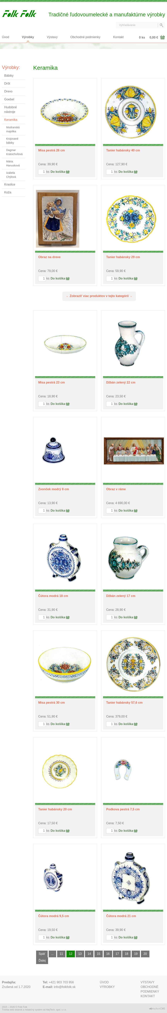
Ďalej (42, 960)
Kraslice (9, 184)
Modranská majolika (12, 129)
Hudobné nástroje (10, 109)
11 (61, 953)
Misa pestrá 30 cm (51, 702)
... (52, 953)
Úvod (5, 37)
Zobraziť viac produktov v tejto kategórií (99, 296)
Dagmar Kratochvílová (14, 152)
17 (117, 953)
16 (108, 953)
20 (145, 953)
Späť (42, 953)
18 (126, 953)
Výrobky (28, 37)
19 (136, 953)
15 (98, 953)
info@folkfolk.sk (64, 987)
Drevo (8, 91)
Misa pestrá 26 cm (51, 150)
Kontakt (118, 37)
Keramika (10, 119)
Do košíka (58, 171)
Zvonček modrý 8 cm (53, 489)
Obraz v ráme (116, 489)
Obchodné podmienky (85, 37)
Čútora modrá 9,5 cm (53, 916)
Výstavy (52, 37)
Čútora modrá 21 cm (121, 916)
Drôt (7, 83)
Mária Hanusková (13, 163)
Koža (7, 192)
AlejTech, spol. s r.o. (56, 1009)
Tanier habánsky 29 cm (123, 257)
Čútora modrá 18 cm (53, 596)
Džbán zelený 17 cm (120, 596)
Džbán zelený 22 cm (120, 382)
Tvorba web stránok (12, 1009)
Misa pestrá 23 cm (51, 382)
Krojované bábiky (12, 140)
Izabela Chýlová (11, 174)
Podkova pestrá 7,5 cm (123, 809)
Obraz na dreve (49, 257)
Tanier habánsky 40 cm (123, 150)
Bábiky (9, 75)
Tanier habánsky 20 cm (55, 809)
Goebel (9, 99)
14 (89, 953)
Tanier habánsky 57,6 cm (124, 702)
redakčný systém (33, 1009)
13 (80, 953)
